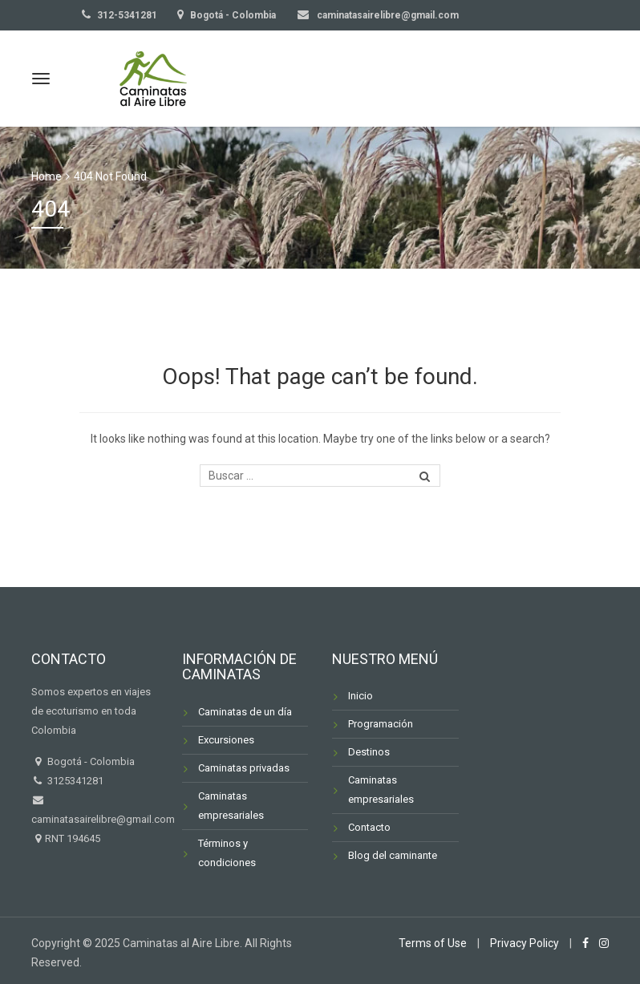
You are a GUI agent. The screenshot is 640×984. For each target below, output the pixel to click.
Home (46, 176)
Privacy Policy (524, 943)
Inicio (360, 696)
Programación (380, 724)
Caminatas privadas (244, 768)
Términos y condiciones (227, 853)
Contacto (369, 827)
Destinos (369, 752)
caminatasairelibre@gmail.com (386, 15)
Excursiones (226, 740)
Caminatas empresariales (231, 805)
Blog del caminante (392, 855)
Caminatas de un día (245, 712)
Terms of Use (433, 943)
